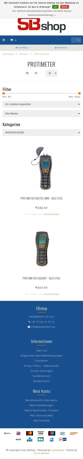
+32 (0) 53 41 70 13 (42, 321)
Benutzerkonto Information (41, 400)
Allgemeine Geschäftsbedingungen (42, 355)
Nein (64, 7)
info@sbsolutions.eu (43, 326)
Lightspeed (57, 450)
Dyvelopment (41, 453)
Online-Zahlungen (41, 371)
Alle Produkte (42, 420)
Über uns (41, 350)
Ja (55, 7)
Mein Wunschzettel (41, 415)
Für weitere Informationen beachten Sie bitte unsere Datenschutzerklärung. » (41, 13)
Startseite (8, 54)
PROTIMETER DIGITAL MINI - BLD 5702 (42, 198)
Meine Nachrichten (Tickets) (42, 410)
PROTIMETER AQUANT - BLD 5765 (41, 278)
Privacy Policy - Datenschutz (41, 365)
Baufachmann (41, 381)
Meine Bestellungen (42, 405)
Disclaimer (41, 360)
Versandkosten (51, 214)
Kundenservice (41, 376)
